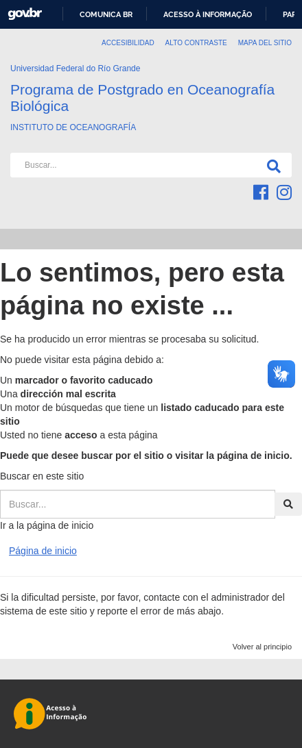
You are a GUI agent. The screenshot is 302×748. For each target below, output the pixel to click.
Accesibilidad (128, 43)
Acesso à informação (207, 14)
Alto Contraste (196, 43)
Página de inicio (43, 550)
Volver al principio (262, 647)
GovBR (25, 14)
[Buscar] (271, 165)
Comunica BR (106, 14)
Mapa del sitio (265, 43)
